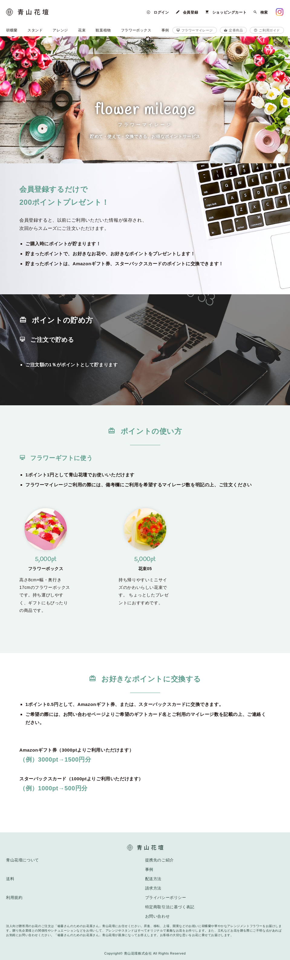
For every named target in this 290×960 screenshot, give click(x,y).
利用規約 (14, 897)
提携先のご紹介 (159, 860)
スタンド (35, 30)
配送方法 (153, 879)
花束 (82, 30)
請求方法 (153, 888)
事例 (165, 30)
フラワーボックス (136, 30)
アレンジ (60, 30)
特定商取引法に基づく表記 (169, 907)
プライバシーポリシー (165, 897)
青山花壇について (22, 860)
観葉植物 (103, 30)
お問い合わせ (157, 916)
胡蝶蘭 (12, 30)
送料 (10, 879)
